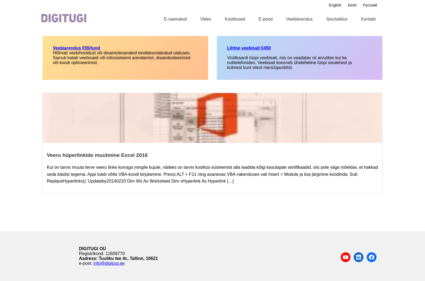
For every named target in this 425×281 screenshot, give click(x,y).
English (335, 5)
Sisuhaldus (336, 19)
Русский (370, 5)
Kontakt (368, 19)
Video (205, 19)
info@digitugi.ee (109, 263)
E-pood (266, 19)
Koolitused (235, 19)
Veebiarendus (299, 19)
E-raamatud (175, 19)
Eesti (352, 5)
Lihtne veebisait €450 (249, 48)
